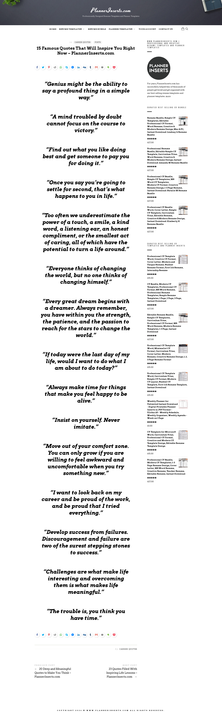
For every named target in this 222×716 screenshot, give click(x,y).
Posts (98, 43)
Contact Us (166, 30)
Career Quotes (82, 43)
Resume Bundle (97, 30)
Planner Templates (120, 30)
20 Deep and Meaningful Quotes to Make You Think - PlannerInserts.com (60, 672)
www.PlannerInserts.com (107, 711)
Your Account (147, 30)
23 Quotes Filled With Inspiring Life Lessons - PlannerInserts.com (111, 672)
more (168, 97)
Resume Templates (70, 30)
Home (52, 30)
